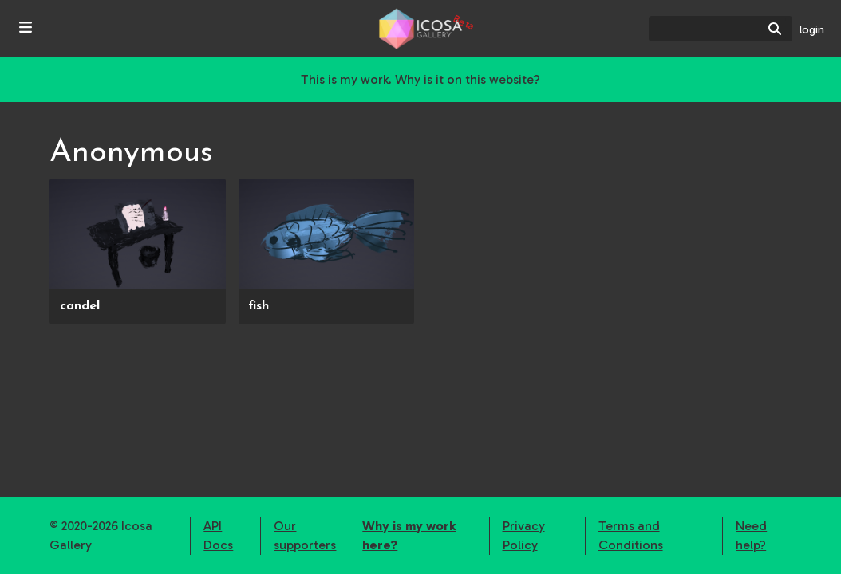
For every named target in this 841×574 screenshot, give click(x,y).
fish (258, 306)
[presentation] (137, 234)
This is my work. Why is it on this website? (420, 79)
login (812, 30)
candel (80, 306)
